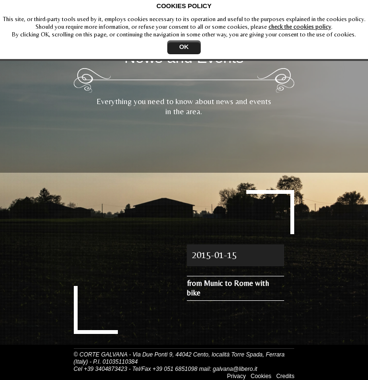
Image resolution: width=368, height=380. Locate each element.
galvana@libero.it (235, 369)
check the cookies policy (299, 26)
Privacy (236, 376)
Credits (285, 376)
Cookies (261, 376)
